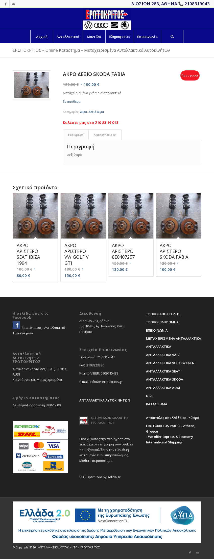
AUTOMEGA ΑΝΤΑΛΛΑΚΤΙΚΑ (109, 418)
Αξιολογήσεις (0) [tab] (105, 135)
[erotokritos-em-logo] (107, 19)
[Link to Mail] (13, 4)
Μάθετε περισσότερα (95, 460)
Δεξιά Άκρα (96, 112)
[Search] (172, 36)
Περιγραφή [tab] (76, 135)
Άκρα (83, 112)
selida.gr (114, 477)
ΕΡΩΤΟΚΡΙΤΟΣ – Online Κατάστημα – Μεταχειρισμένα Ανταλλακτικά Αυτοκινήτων (91, 50)
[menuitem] (41, 36)
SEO (82, 477)
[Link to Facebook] (5, 4)
